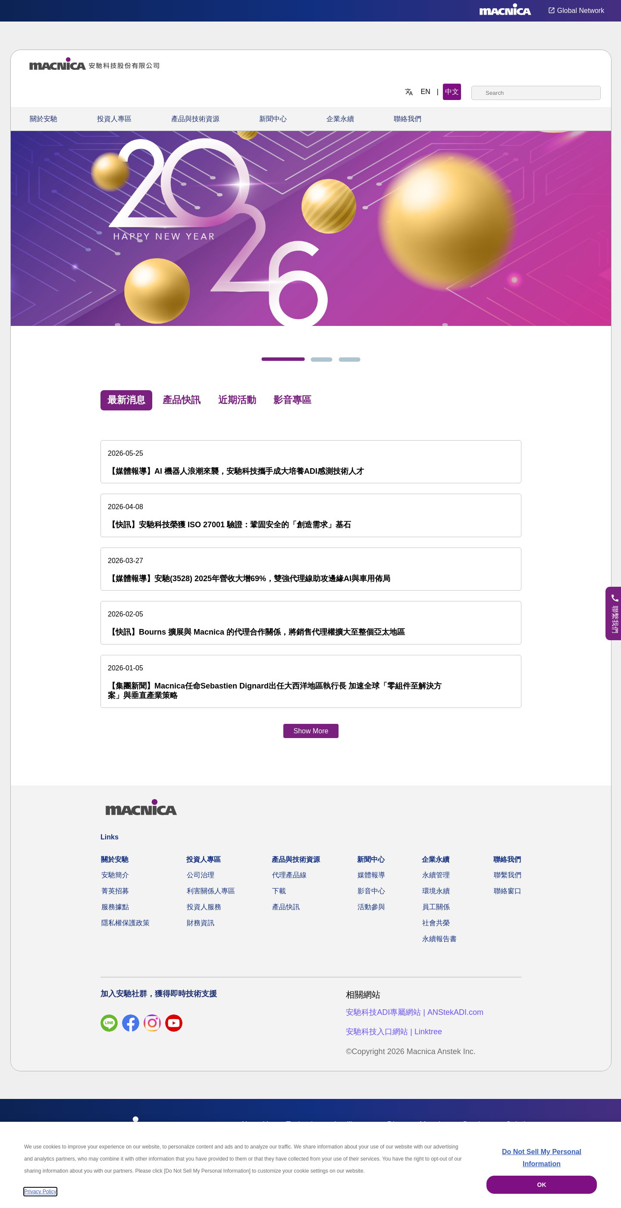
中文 (452, 91)
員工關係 (436, 907)
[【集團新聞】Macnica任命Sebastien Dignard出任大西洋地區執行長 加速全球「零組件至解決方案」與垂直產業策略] (311, 681)
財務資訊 (200, 922)
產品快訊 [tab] (182, 399)
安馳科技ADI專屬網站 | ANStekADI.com (414, 1012)
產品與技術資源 (195, 118)
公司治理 (200, 875)
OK (541, 1184)
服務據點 (115, 907)
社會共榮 (436, 922)
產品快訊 (286, 907)
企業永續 (340, 118)
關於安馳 (43, 118)
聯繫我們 (507, 875)
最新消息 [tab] (126, 399)
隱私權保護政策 (125, 922)
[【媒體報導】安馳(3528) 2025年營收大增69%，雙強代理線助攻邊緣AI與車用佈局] (311, 569)
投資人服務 (204, 907)
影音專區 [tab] (292, 399)
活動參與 (371, 907)
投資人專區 (114, 118)
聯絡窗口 (507, 891)
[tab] (283, 359)
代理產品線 (289, 875)
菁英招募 (115, 891)
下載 (279, 891)
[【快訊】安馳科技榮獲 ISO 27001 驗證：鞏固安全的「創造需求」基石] (311, 515)
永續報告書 (439, 938)
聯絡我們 (407, 118)
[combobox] (536, 93)
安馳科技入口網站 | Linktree (394, 1031)
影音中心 (371, 891)
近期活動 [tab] (237, 399)
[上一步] (39, 236)
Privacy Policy (40, 1192)
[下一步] (582, 236)
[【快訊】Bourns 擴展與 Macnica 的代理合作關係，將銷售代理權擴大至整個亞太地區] (311, 622)
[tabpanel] (310, 581)
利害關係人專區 (211, 891)
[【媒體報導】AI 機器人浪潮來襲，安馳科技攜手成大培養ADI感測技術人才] (311, 462)
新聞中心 (273, 118)
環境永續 (436, 891)
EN (425, 91)
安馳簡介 (115, 875)
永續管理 (436, 875)
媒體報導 (371, 875)
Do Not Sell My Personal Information (541, 1157)
